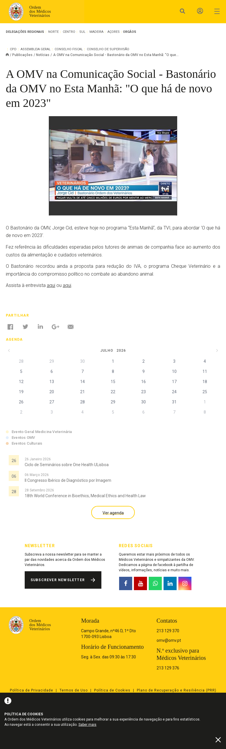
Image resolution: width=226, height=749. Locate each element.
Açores (113, 32)
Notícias (42, 55)
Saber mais (87, 725)
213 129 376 (168, 668)
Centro (69, 32)
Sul (82, 32)
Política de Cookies (112, 690)
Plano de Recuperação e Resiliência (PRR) (176, 690)
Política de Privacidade (31, 690)
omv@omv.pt (169, 640)
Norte (53, 32)
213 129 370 (168, 630)
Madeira (96, 32)
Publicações (22, 55)
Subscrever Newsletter (58, 580)
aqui (51, 285)
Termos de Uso (74, 690)
